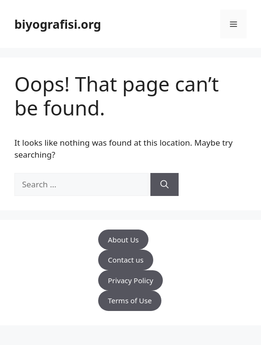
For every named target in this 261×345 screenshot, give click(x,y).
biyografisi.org (57, 24)
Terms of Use (130, 300)
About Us (123, 239)
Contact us (126, 259)
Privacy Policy (130, 280)
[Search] (164, 184)
